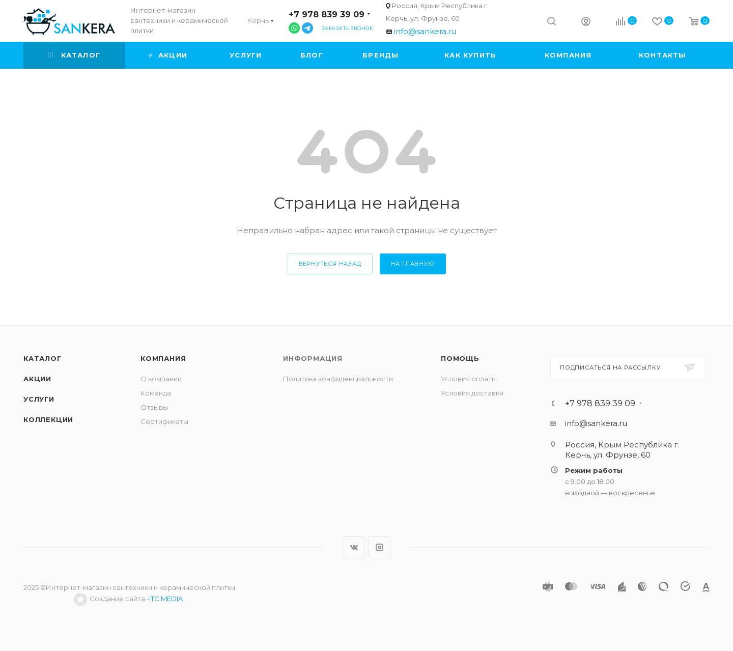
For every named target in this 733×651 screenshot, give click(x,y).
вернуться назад (330, 263)
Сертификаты (164, 421)
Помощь (460, 358)
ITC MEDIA (166, 599)
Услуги (38, 399)
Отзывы (154, 407)
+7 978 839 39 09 (326, 14)
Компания (163, 358)
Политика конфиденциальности (338, 379)
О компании (161, 379)
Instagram (379, 547)
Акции (37, 379)
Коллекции (48, 419)
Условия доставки (472, 393)
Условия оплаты (469, 379)
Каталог (42, 358)
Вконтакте (353, 547)
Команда (155, 393)
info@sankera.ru (425, 31)
